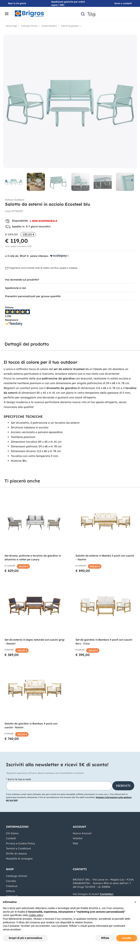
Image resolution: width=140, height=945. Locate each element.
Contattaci (106, 894)
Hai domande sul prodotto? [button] (22, 279)
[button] (70, 100)
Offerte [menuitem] (10, 891)
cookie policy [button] (36, 915)
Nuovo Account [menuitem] (82, 833)
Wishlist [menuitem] (77, 838)
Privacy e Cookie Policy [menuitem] (20, 843)
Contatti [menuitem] (11, 838)
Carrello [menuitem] (11, 881)
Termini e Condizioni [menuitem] (18, 848)
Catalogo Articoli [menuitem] (16, 876)
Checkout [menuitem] (11, 886)
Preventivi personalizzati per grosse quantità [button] (32, 296)
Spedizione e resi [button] (15, 288)
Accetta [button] (126, 938)
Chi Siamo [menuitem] (12, 833)
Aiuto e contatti (123, 3)
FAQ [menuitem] (75, 843)
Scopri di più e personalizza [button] (25, 938)
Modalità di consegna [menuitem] (19, 858)
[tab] (70, 279)
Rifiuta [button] (105, 938)
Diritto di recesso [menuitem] (16, 853)
